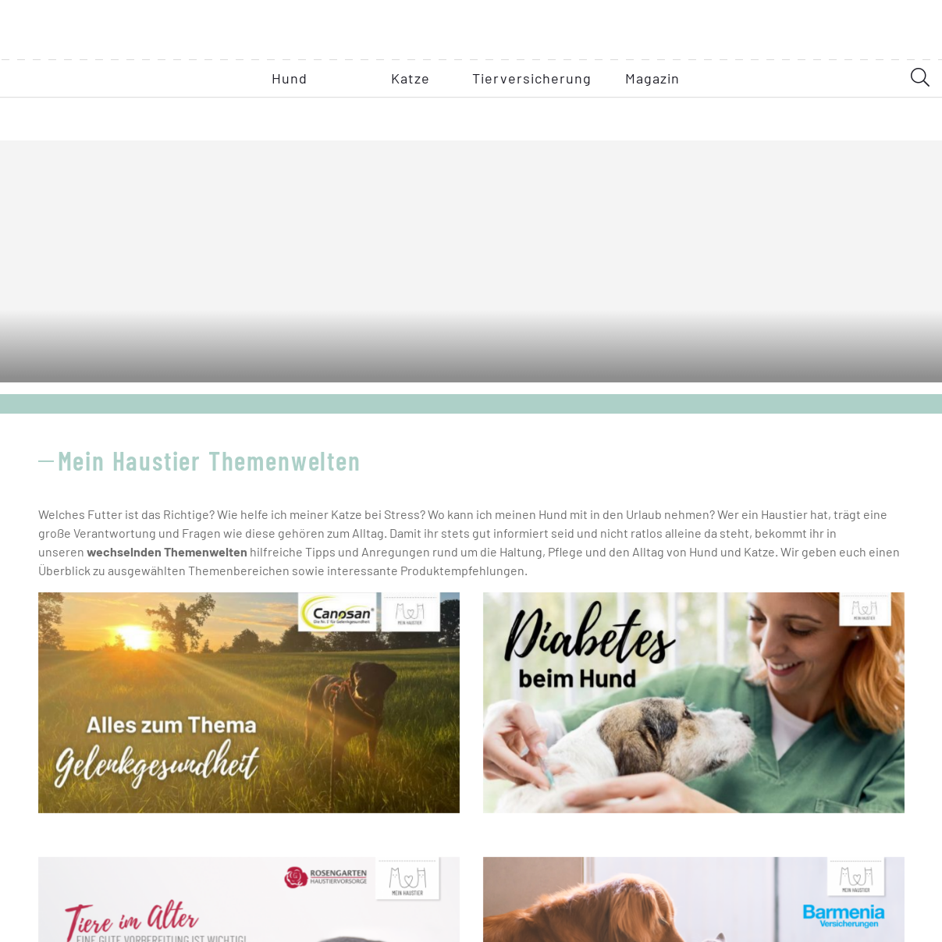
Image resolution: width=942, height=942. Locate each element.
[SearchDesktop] (920, 119)
